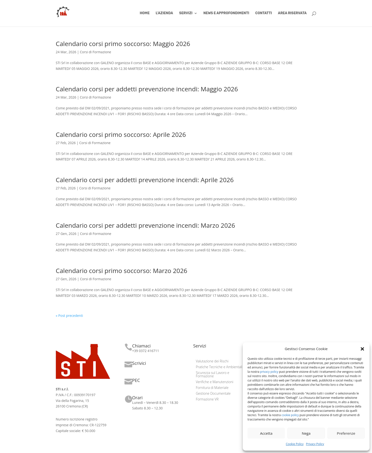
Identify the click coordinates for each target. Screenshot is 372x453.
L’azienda (164, 13)
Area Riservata (292, 13)
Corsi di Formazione (95, 52)
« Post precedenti (69, 315)
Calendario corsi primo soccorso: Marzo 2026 (121, 270)
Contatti (263, 13)
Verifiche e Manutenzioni (214, 382)
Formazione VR (207, 399)
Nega (306, 433)
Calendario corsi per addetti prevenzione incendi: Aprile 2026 (145, 179)
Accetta (266, 433)
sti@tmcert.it (142, 385)
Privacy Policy (315, 444)
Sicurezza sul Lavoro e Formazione (212, 374)
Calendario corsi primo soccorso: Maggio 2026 (123, 43)
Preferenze (346, 433)
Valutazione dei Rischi (212, 361)
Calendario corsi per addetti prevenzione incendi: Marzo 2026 (145, 225)
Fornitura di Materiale (212, 388)
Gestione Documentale (213, 394)
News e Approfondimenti (226, 13)
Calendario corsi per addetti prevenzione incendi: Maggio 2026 (147, 89)
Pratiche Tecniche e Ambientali (219, 367)
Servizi (185, 13)
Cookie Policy (294, 444)
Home (145, 13)
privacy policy (269, 372)
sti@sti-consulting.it (147, 368)
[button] (362, 348)
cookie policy (290, 415)
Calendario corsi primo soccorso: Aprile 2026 (121, 134)
